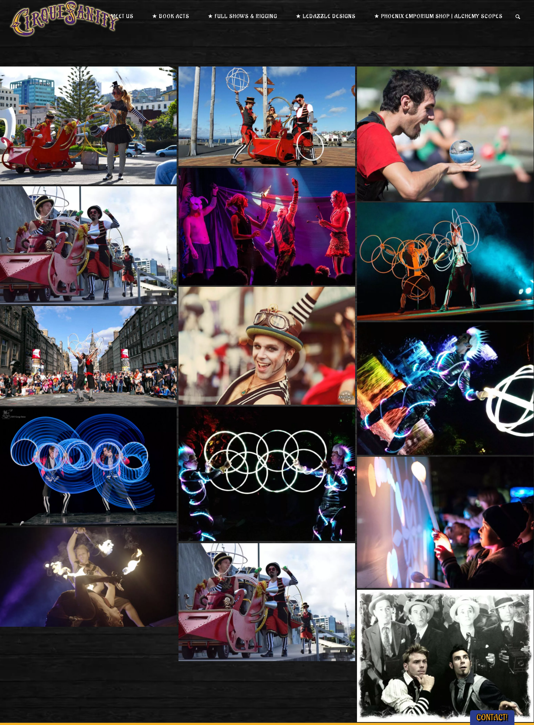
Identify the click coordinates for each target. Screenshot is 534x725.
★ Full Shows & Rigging (242, 16)
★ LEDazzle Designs (326, 16)
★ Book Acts (170, 16)
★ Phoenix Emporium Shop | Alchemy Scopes (438, 16)
